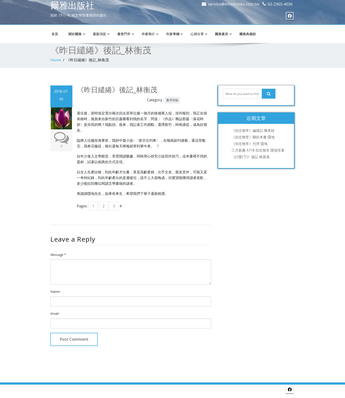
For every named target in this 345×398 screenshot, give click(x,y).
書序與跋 (172, 100)
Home (55, 59)
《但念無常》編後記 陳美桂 (253, 130)
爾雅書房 (223, 34)
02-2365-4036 (280, 4)
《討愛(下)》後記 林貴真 (250, 157)
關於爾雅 (76, 34)
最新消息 (101, 34)
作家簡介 (150, 34)
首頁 (54, 34)
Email (54, 313)
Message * (58, 255)
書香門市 (125, 34)
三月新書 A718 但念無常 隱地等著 (257, 150)
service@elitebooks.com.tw (233, 4)
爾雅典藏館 (247, 34)
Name (55, 291)
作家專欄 (174, 34)
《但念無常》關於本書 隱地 (253, 137)
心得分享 (199, 34)
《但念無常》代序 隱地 (249, 143)
